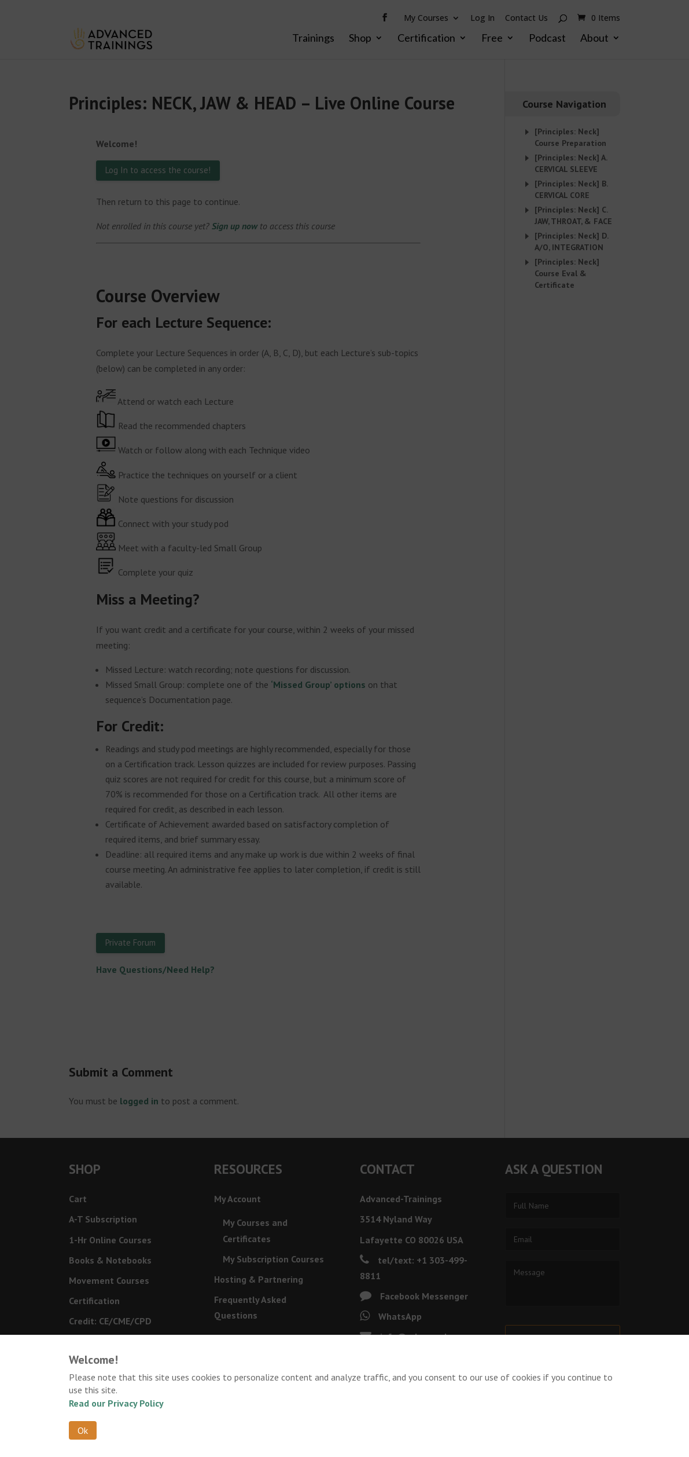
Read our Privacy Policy (116, 1403)
